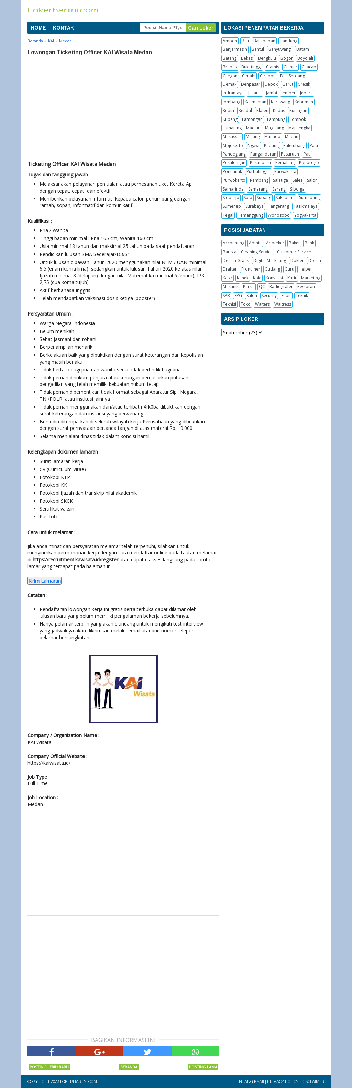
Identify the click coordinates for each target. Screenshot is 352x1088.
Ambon (230, 41)
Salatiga (280, 180)
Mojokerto (233, 145)
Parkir (248, 286)
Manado (272, 136)
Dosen (314, 260)
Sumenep (232, 206)
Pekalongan (234, 162)
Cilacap (309, 67)
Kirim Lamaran (44, 580)
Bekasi (247, 58)
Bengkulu (267, 58)
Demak (229, 84)
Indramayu (233, 93)
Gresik (304, 84)
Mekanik (231, 286)
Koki (257, 278)
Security (269, 295)
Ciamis (272, 67)
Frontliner (250, 269)
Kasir (227, 278)
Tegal (228, 215)
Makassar (232, 136)
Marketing (310, 278)
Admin (255, 243)
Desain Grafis (236, 260)
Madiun (253, 128)
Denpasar (250, 84)
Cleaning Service (257, 252)
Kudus (279, 110)
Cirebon (268, 76)
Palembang (294, 145)
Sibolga (297, 189)
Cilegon (230, 76)
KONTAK (63, 28)
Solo (248, 198)
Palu (314, 145)
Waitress (282, 304)
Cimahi (248, 76)
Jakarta (255, 93)
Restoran (306, 286)
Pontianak (232, 171)
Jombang (231, 102)
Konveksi (274, 278)
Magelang (274, 128)
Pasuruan (290, 154)
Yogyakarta (305, 215)
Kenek (243, 278)
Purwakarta (285, 171)
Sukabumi (285, 198)
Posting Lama (203, 1066)
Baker (294, 243)
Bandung (288, 41)
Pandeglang (234, 154)
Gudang (272, 269)
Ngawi (254, 145)
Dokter (297, 260)
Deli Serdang (292, 76)
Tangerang (278, 206)
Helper (305, 269)
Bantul (258, 49)
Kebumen (304, 102)
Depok (271, 84)
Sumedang (309, 198)
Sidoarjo (231, 198)
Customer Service (294, 252)
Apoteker (275, 243)
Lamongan (252, 119)
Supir (286, 295)
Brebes (230, 67)
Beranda (129, 1066)
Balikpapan (264, 41)
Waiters (262, 304)
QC (262, 286)
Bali (245, 41)
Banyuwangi (280, 49)
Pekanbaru (260, 162)
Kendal (245, 110)
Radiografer (281, 286)
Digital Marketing (269, 260)
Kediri (228, 110)
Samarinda (233, 189)
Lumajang (232, 128)
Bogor (286, 58)
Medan (291, 136)
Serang (279, 189)
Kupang (230, 119)
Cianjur (290, 67)
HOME (38, 28)
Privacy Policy (282, 1081)
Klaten (262, 110)
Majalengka (299, 128)
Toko (246, 304)
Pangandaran (263, 154)
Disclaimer (312, 1081)
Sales (297, 180)
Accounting (233, 243)
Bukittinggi (251, 67)
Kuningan (298, 110)
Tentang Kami (249, 1081)
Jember (289, 93)
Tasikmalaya (306, 206)
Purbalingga (258, 171)
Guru (289, 269)
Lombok (298, 119)
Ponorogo (309, 162)
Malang (253, 136)
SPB (226, 295)
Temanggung (250, 215)
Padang (271, 145)
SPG (238, 295)
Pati (307, 154)
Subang (264, 198)
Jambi (271, 93)
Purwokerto (234, 180)
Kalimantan (255, 102)
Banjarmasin (235, 49)
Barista (229, 252)
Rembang (259, 180)
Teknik (302, 295)
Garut (287, 84)
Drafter (230, 269)
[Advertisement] (123, 113)
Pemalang (285, 162)
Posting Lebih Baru (49, 1066)
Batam (302, 49)
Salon (312, 180)
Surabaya (254, 206)
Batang (229, 58)
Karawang (280, 102)
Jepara (306, 93)
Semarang (258, 189)
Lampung (276, 119)
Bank (309, 243)
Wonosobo (279, 215)
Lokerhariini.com (78, 1081)
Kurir (292, 278)
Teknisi (229, 304)
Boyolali (305, 58)
